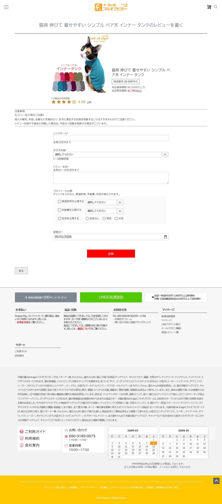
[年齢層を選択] (105, 211)
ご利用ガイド (21, 351)
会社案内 (19, 355)
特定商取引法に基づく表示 (167, 487)
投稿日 (58, 232)
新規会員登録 (168, 316)
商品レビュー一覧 (170, 332)
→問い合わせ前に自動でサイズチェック (132, 322)
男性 (106, 218)
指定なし (92, 218)
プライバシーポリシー (88, 487)
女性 (119, 218)
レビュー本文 (61, 166)
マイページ (168, 309)
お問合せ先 (120, 309)
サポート (20, 344)
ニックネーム (61, 133)
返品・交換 (70, 309)
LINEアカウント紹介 (171, 324)
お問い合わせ (60, 487)
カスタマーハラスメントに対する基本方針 (126, 487)
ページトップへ (216, 481)
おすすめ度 (60, 150)
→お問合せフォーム (122, 319)
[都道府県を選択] (105, 202)
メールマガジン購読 (171, 328)
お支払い (21, 309)
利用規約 (73, 487)
